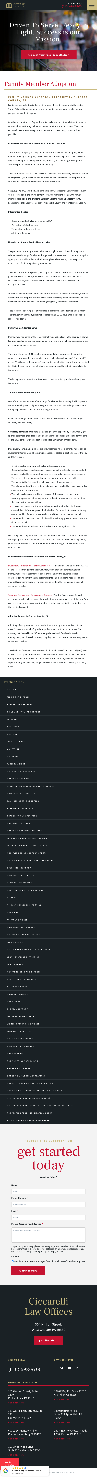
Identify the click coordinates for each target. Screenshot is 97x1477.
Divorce (12, 689)
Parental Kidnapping (19, 883)
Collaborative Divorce (21, 927)
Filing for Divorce (18, 697)
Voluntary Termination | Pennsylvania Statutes (30, 595)
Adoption (13, 756)
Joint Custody (16, 741)
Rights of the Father (20, 1039)
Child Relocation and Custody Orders (30, 860)
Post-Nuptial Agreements (22, 1061)
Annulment (13, 912)
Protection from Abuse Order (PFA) (28, 1098)
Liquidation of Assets (20, 1016)
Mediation (13, 727)
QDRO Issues (14, 1001)
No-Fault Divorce (17, 994)
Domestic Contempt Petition (24, 831)
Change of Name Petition (22, 816)
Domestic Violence (18, 779)
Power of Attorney (18, 1068)
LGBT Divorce (15, 964)
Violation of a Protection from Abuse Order (34, 1091)
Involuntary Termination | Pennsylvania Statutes (31, 565)
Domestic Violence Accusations (26, 1076)
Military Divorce (17, 987)
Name (15, 1185)
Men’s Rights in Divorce (21, 979)
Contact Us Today (9, 1464)
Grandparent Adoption (21, 793)
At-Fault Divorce (17, 920)
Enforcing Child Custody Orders (27, 838)
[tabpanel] (25, 1399)
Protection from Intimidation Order (29, 1113)
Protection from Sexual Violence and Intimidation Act (41, 1105)
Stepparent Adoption (20, 808)
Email (14, 1211)
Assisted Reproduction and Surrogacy (30, 786)
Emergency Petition (19, 1031)
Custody (12, 734)
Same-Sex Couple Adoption (23, 801)
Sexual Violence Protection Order (28, 1120)
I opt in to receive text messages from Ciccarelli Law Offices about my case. (50, 1261)
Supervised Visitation (20, 875)
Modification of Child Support (26, 890)
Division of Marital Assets (23, 935)
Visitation (13, 749)
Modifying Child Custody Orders (27, 853)
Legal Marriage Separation (23, 957)
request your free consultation (48, 54)
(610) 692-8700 (25, 1369)
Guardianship (15, 1053)
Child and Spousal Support (24, 712)
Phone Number (19, 1198)
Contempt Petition (18, 823)
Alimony (12, 897)
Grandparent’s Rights (20, 1046)
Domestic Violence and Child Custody (30, 1083)
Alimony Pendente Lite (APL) (24, 905)
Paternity (13, 719)
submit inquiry (28, 1270)
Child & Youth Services (21, 771)
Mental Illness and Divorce (24, 972)
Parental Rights (17, 764)
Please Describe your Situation (27, 1224)
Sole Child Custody (19, 868)
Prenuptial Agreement (20, 704)
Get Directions (48, 1340)
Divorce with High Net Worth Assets (29, 949)
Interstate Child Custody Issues (27, 845)
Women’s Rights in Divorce (23, 1024)
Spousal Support (17, 1009)
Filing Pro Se (15, 942)
